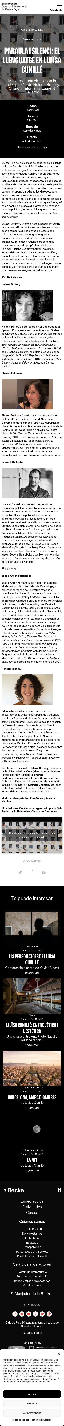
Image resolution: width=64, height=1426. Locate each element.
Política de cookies (20, 1420)
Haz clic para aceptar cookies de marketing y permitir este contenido (32, 835)
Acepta (32, 1394)
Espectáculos (32, 1201)
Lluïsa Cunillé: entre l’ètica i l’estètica (32, 1028)
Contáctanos (32, 1238)
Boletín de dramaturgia (32, 1272)
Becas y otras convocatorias (32, 1281)
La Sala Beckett (32, 1229)
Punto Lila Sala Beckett (32, 1256)
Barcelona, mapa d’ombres (32, 1097)
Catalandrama (32, 1285)
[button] (59, 1353)
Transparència (32, 1247)
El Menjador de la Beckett (32, 1294)
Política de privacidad (41, 1420)
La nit (32, 1160)
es (56, 10)
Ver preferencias (32, 1412)
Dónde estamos (32, 1233)
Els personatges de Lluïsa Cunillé (32, 959)
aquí (48, 1382)
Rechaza (32, 1403)
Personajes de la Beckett (32, 1252)
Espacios (32, 1243)
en (60, 10)
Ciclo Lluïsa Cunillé (32, 30)
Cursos (32, 1213)
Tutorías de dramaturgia (32, 1276)
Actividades (32, 1207)
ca (52, 10)
